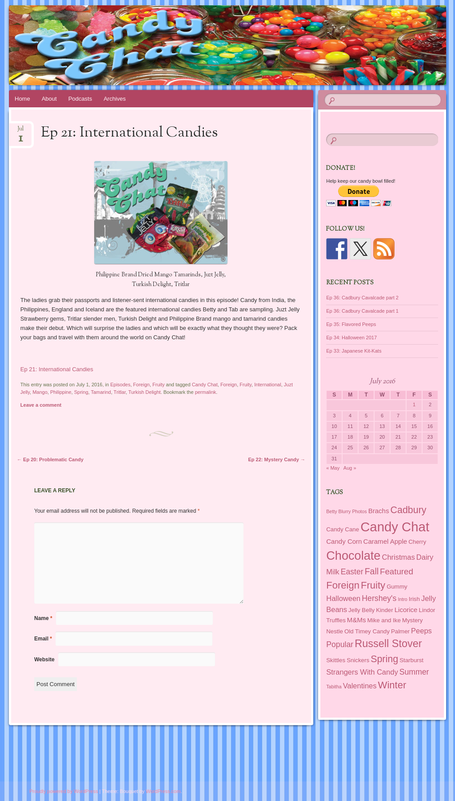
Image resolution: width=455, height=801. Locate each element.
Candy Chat (205, 384)
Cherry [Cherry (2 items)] (417, 541)
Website (44, 659)
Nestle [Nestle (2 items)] (334, 631)
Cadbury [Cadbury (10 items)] (409, 510)
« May (332, 468)
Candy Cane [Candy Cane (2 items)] (342, 529)
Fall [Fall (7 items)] (372, 571)
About (49, 98)
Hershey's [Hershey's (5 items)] (379, 598)
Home (22, 98)
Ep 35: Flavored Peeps (351, 324)
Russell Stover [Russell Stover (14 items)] (388, 643)
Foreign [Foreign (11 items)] (342, 585)
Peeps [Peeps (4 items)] (421, 631)
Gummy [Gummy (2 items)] (397, 586)
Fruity (158, 384)
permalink (205, 392)
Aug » (349, 468)
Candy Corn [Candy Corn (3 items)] (344, 541)
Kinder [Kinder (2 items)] (384, 610)
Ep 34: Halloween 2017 (351, 337)
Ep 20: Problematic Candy (50, 459)
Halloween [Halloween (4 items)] (343, 598)
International (267, 384)
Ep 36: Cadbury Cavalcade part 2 (362, 297)
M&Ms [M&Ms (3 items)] (356, 620)
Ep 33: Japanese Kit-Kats (353, 350)
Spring (81, 392)
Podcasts (80, 98)
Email (43, 639)
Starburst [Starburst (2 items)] (411, 660)
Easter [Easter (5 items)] (352, 571)
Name (43, 618)
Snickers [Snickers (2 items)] (358, 660)
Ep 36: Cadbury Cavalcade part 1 (362, 311)
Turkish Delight (144, 392)
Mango (40, 392)
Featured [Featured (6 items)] (396, 571)
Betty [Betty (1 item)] (331, 511)
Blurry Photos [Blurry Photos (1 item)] (353, 511)
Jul (20, 131)
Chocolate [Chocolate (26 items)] (353, 555)
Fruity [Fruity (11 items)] (373, 585)
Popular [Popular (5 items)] (339, 644)
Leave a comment (40, 405)
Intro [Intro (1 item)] (402, 599)
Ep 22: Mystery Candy (276, 459)
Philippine (61, 392)
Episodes (120, 384)
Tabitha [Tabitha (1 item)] (333, 686)
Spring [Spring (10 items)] (384, 659)
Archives (115, 98)
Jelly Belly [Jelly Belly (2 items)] (361, 610)
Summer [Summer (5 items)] (414, 672)
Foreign (141, 384)
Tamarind (101, 392)
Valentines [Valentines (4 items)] (360, 686)
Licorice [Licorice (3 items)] (406, 609)
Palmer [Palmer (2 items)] (400, 631)
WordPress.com (163, 791)
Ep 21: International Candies (56, 369)
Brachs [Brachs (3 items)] (378, 510)
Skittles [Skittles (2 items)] (335, 660)
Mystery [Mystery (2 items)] (412, 620)
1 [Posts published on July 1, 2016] (414, 404)
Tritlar (120, 392)
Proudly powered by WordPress (63, 791)
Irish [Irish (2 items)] (414, 599)
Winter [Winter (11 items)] (392, 685)
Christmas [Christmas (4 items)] (398, 557)
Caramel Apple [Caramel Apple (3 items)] (385, 541)
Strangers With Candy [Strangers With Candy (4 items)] (362, 672)
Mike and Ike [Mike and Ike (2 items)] (384, 620)
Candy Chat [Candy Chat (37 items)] (394, 526)
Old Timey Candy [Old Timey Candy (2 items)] (367, 631)
